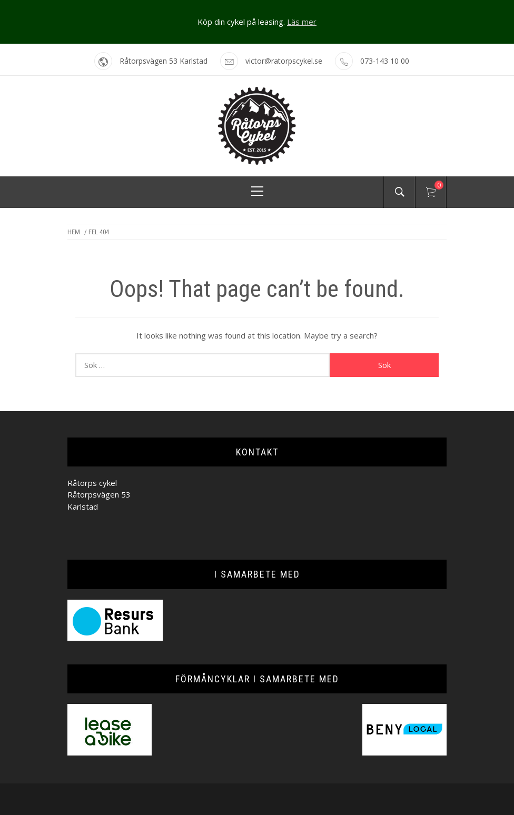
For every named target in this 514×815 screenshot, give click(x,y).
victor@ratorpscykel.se (283, 61)
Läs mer (302, 21)
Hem (73, 232)
